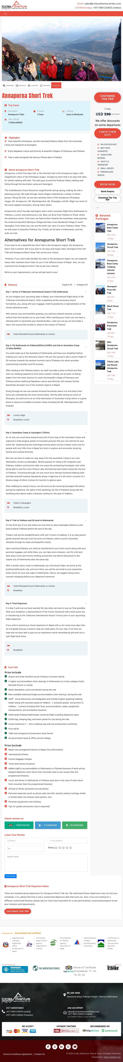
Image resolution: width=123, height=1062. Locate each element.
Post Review (10, 876)
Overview (8, 85)
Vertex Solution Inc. (112, 1057)
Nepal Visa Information (51, 750)
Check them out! (107, 133)
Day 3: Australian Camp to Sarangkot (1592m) (28, 432)
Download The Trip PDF (107, 199)
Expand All (67, 285)
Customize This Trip (18, 911)
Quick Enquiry (107, 191)
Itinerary (21, 85)
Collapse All (82, 285)
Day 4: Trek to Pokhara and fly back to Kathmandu (30, 520)
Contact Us (39, 1054)
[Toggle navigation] (5, 13)
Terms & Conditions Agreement (17, 1054)
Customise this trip (107, 97)
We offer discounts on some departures (108, 123)
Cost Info (33, 85)
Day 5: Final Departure (16, 603)
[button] (61, 49)
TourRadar (48, 825)
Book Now (56, 85)
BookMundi (74, 825)
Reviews (45, 85)
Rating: (51, 847)
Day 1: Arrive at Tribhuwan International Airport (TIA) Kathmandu (37, 292)
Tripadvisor (19, 825)
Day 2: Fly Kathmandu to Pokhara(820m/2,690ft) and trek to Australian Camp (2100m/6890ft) (42, 347)
